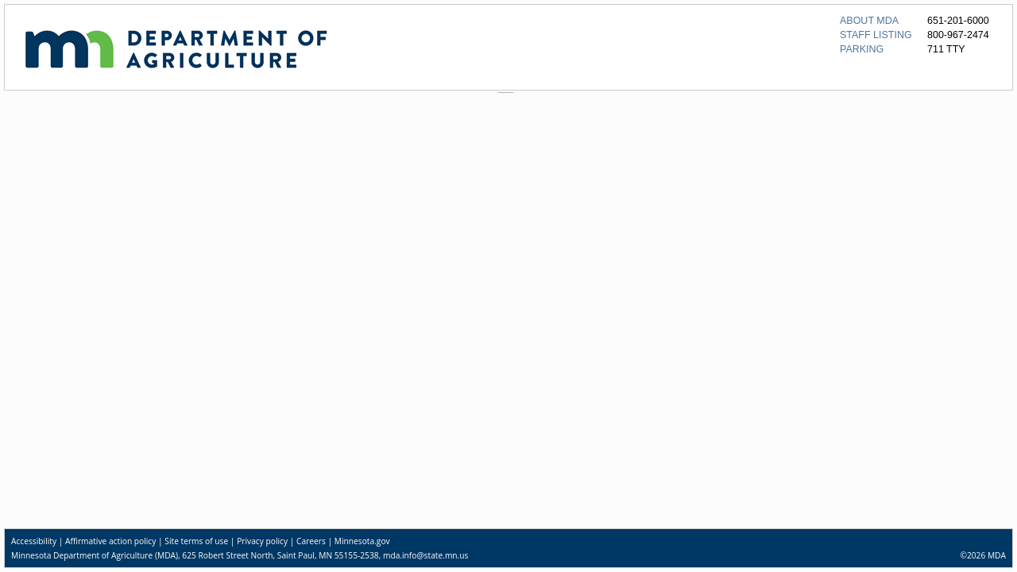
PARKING (862, 49)
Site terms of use (196, 541)
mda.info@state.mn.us (425, 555)
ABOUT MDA (869, 20)
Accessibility (33, 541)
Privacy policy (262, 541)
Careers (311, 541)
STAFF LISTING (876, 35)
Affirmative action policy (110, 541)
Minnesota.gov (362, 541)
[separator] (508, 93)
